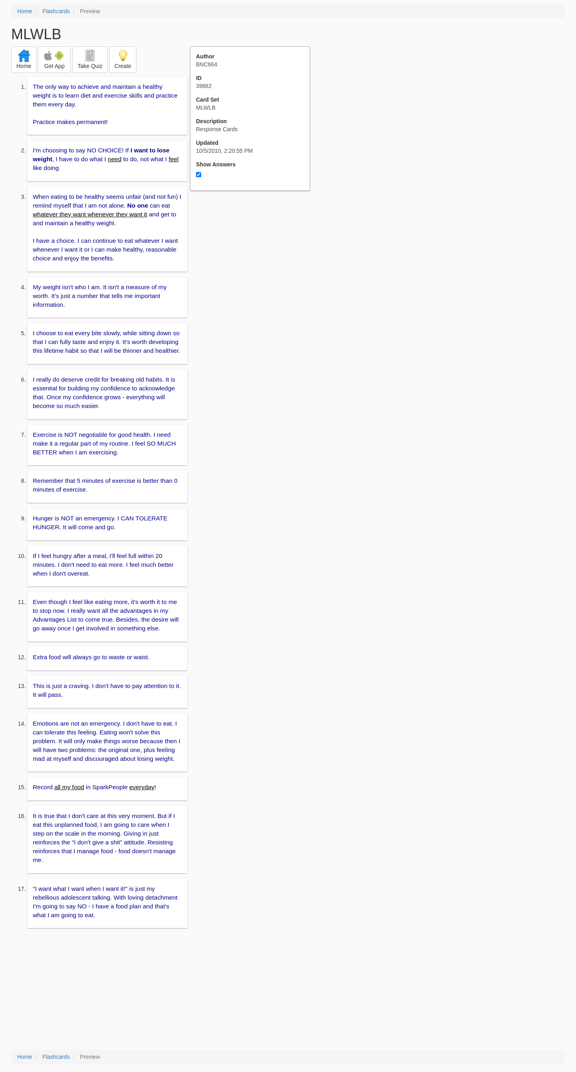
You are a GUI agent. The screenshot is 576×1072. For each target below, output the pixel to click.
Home (24, 11)
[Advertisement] (254, 269)
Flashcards (56, 11)
